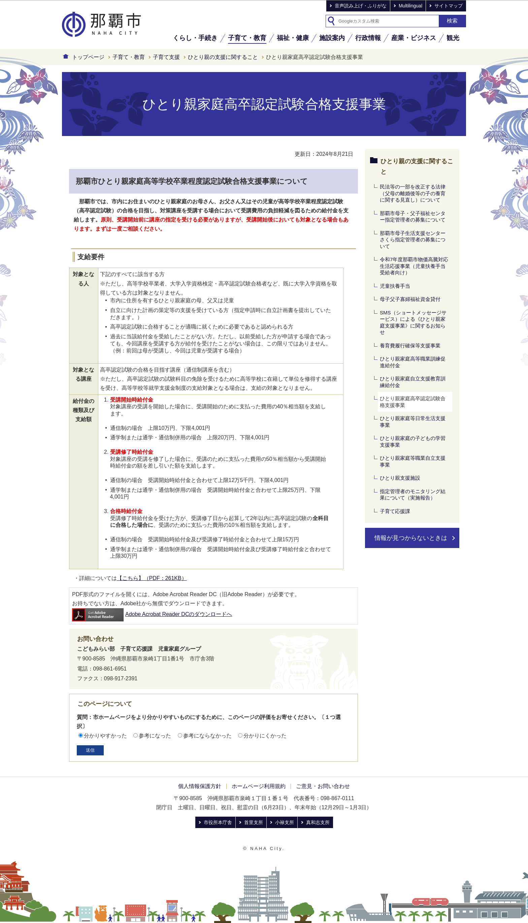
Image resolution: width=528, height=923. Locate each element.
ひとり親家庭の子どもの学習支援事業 (413, 441)
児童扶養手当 (395, 286)
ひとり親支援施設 (400, 478)
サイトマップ (448, 5)
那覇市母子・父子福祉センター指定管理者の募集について (413, 216)
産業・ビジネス (413, 37)
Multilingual (410, 5)
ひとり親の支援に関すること (223, 57)
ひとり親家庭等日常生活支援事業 (413, 421)
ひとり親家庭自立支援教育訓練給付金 (413, 382)
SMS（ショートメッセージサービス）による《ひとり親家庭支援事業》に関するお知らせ (413, 322)
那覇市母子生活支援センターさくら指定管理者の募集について (413, 239)
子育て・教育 (247, 37)
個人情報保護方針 (199, 786)
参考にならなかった (207, 736)
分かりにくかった (265, 736)
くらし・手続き (195, 37)
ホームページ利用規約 (259, 786)
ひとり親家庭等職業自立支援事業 (413, 461)
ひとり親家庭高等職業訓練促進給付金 (413, 362)
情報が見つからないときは (410, 538)
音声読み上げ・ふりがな (361, 5)
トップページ (88, 57)
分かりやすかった (105, 736)
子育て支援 (166, 57)
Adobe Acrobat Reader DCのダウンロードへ (152, 614)
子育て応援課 (395, 511)
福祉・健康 (293, 37)
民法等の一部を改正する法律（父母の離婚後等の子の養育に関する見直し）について (413, 193)
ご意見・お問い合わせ (323, 786)
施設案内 (332, 37)
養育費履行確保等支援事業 (410, 345)
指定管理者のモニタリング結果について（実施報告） (413, 494)
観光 (453, 37)
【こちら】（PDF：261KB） (152, 578)
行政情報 (368, 37)
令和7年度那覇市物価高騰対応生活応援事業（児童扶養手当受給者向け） (414, 266)
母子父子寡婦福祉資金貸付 (410, 299)
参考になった (155, 736)
